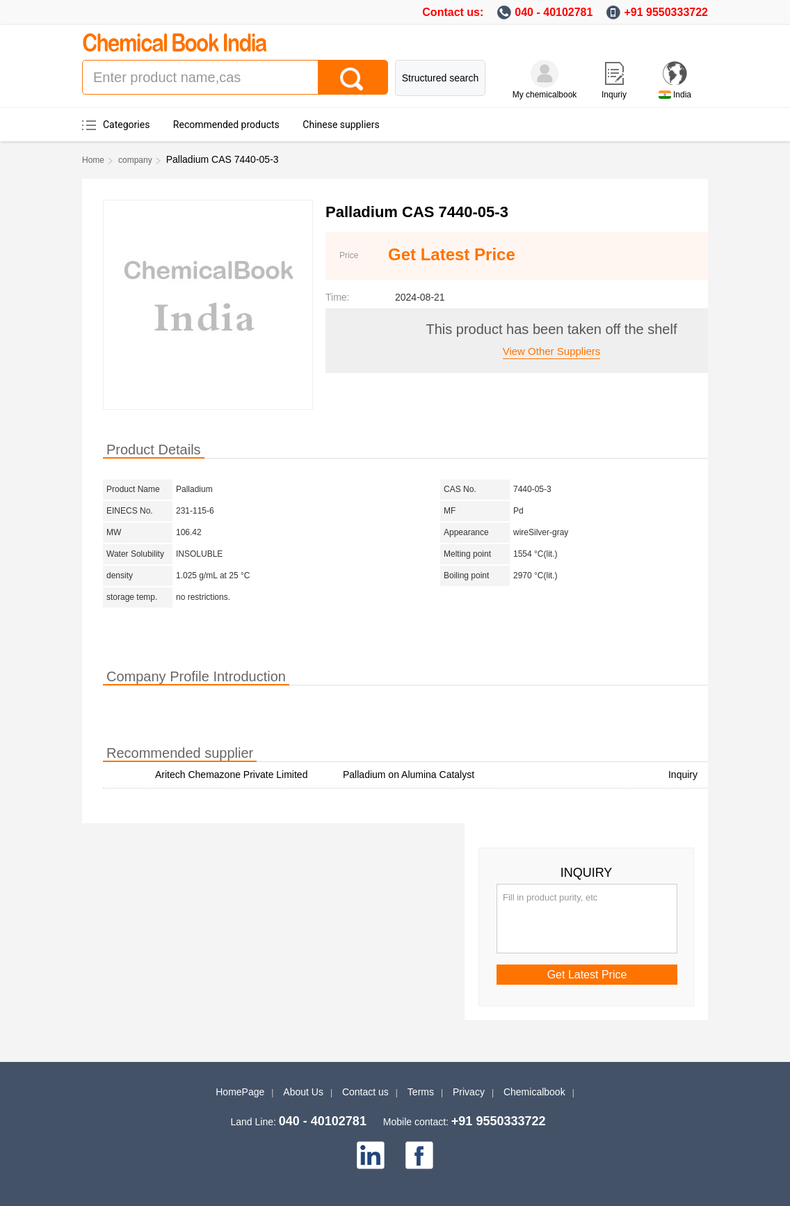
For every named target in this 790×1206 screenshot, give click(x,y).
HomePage (240, 1091)
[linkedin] (371, 1155)
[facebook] (419, 1155)
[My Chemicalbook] (544, 74)
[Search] (352, 77)
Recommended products (226, 124)
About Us (303, 1091)
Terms (421, 1091)
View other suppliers (552, 351)
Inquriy (614, 95)
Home (93, 160)
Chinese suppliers (341, 124)
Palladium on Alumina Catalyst (408, 774)
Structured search (440, 78)
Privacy (469, 1091)
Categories (126, 124)
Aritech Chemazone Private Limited (231, 774)
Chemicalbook (534, 1091)
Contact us (365, 1091)
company (135, 160)
